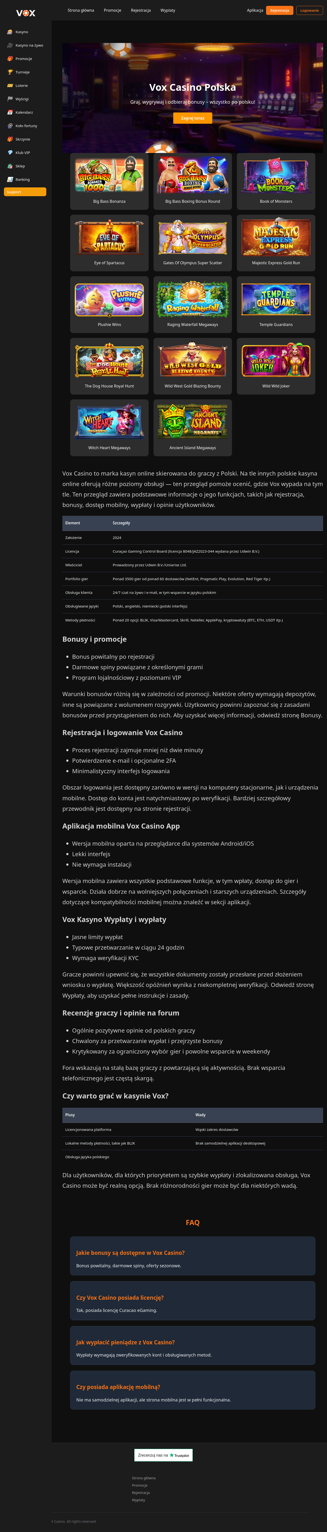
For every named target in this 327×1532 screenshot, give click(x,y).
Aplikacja (255, 10)
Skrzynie (18, 139)
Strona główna (81, 10)
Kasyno (17, 31)
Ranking (18, 179)
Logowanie (309, 10)
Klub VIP (18, 152)
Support (14, 191)
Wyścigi (18, 98)
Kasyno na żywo (25, 45)
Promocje (112, 10)
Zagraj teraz (192, 118)
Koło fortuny (22, 125)
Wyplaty (168, 10)
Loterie (17, 85)
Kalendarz (20, 112)
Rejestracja (141, 10)
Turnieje (18, 72)
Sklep (16, 165)
